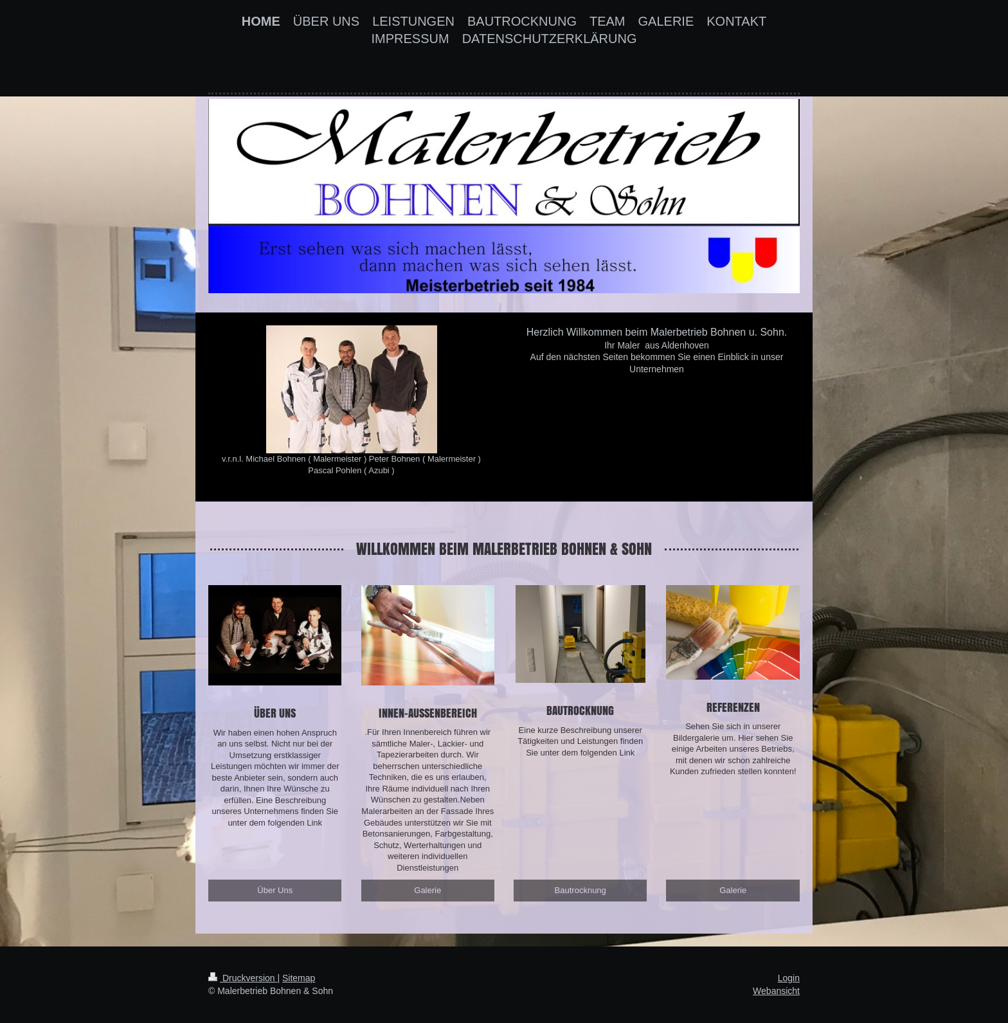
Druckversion (242, 978)
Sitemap (298, 978)
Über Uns (274, 890)
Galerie (427, 890)
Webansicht (776, 991)
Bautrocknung (580, 890)
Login (789, 978)
